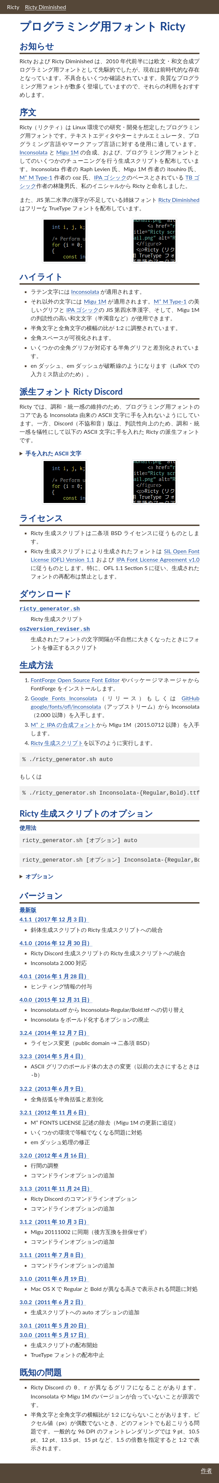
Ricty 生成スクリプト (57, 742)
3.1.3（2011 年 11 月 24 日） (56, 1188)
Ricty (13, 6)
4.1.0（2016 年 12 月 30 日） (56, 943)
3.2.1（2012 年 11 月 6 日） (54, 1112)
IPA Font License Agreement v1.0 (157, 559)
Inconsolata (33, 152)
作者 (206, 1470)
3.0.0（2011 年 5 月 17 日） (54, 1334)
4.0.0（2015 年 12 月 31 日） (56, 999)
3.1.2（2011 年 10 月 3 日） (54, 1221)
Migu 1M (67, 152)
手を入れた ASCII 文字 (53, 453)
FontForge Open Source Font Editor (75, 680)
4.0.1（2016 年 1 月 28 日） (54, 976)
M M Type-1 (36, 177)
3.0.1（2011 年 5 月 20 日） (54, 1325)
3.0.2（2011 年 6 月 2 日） (53, 1302)
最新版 (28, 909)
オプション (39, 876)
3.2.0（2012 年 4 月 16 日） (54, 1155)
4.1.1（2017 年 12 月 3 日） (54, 919)
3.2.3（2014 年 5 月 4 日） (53, 1056)
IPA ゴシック (110, 177)
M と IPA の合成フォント (63, 724)
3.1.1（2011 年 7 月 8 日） (53, 1254)
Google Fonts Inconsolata (64, 698)
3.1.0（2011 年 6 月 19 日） (54, 1278)
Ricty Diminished (45, 6)
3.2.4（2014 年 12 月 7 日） (54, 1032)
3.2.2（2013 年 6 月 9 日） (53, 1088)
